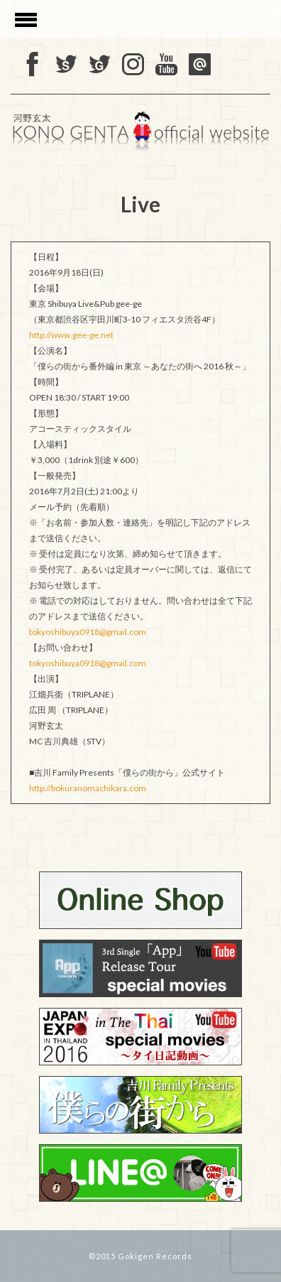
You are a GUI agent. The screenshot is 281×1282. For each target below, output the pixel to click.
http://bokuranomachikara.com (87, 788)
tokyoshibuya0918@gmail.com (87, 631)
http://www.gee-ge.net (71, 335)
